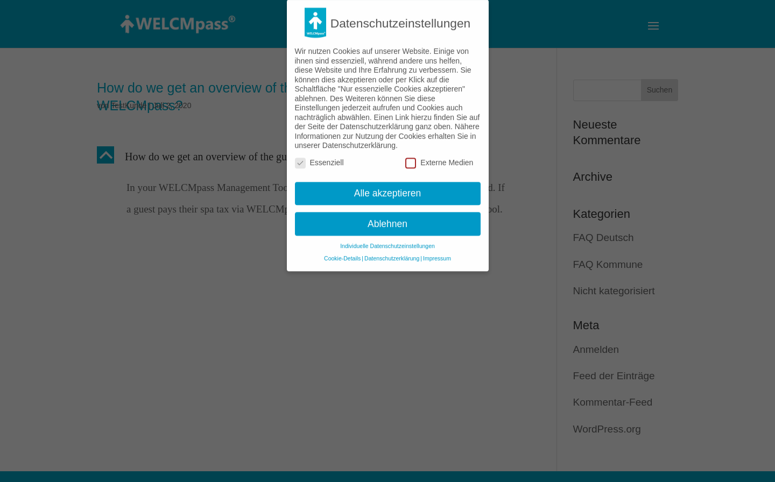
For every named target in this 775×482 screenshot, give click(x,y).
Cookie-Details (342, 252)
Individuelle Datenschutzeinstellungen (387, 240)
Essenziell (319, 157)
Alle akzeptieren (387, 186)
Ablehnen (387, 217)
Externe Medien (439, 157)
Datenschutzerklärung (391, 252)
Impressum (437, 252)
